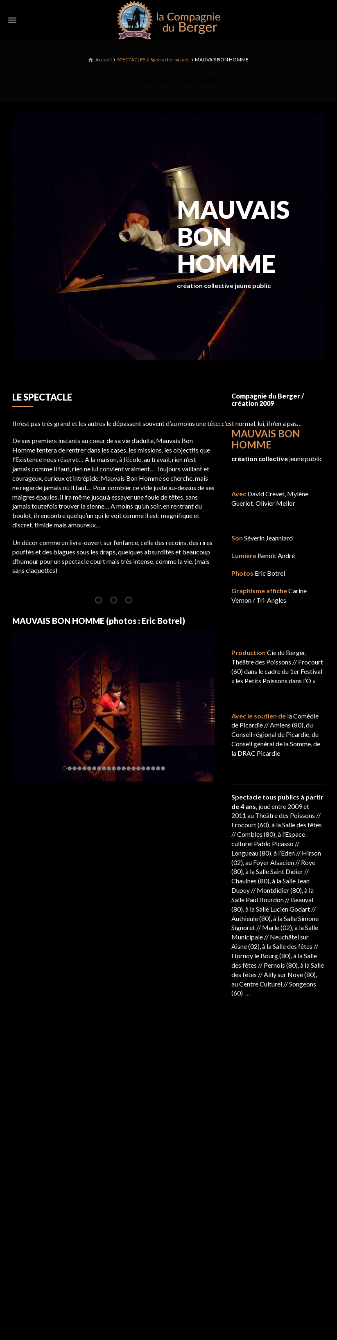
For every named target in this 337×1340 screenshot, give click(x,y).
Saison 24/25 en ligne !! (154, 1142)
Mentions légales (255, 1156)
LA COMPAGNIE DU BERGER (274, 1126)
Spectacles (246, 1140)
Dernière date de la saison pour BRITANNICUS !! (177, 1182)
